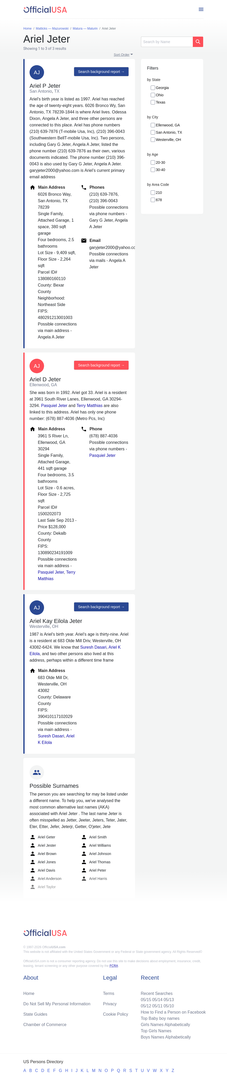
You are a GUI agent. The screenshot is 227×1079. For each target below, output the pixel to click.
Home (28, 993)
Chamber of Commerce (44, 1024)
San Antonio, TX (169, 132)
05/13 (169, 999)
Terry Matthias (89, 405)
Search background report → (101, 72)
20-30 (160, 162)
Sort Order (122, 55)
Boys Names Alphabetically (166, 1037)
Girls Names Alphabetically (165, 1024)
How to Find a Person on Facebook (173, 1012)
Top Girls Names (156, 1031)
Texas (161, 102)
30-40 (160, 169)
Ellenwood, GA (168, 125)
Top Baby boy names (160, 1018)
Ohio (160, 95)
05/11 (157, 1006)
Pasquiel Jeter (54, 405)
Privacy (110, 1004)
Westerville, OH (168, 139)
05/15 (146, 999)
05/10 (169, 1006)
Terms (109, 993)
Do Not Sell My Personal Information (56, 1004)
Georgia (162, 87)
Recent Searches (157, 993)
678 (159, 200)
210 (159, 192)
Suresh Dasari (93, 647)
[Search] (167, 42)
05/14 (157, 999)
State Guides (35, 1014)
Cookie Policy (115, 1014)
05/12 (146, 1006)
